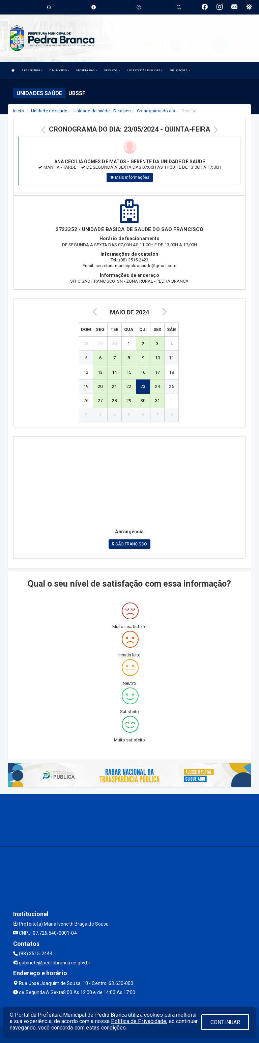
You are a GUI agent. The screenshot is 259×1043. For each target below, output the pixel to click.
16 (143, 372)
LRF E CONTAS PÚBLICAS (145, 70)
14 (114, 372)
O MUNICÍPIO (59, 70)
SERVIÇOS (112, 70)
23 (143, 386)
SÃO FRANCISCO (129, 544)
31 (157, 400)
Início (18, 110)
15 (128, 372)
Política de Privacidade (138, 1021)
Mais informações (130, 177)
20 (100, 386)
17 (157, 372)
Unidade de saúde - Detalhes (102, 110)
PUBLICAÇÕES (179, 70)
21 (114, 386)
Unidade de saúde (49, 110)
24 (157, 386)
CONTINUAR (225, 1022)
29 (128, 400)
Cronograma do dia (156, 110)
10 (157, 357)
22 (128, 386)
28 (114, 400)
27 (100, 400)
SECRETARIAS (86, 70)
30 (143, 400)
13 (100, 372)
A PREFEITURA (32, 70)
